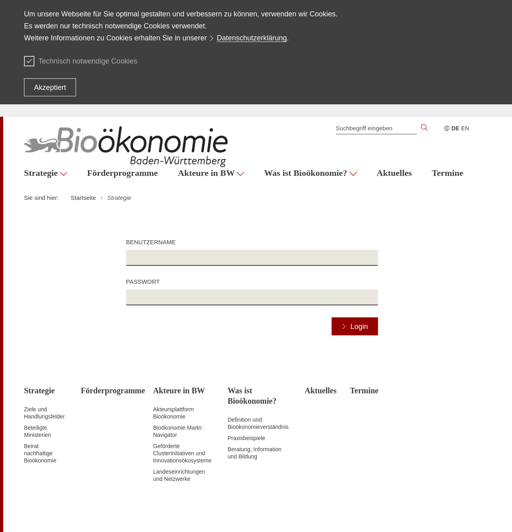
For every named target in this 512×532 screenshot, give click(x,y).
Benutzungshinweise (407, 516)
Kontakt (478, 516)
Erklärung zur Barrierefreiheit (342, 516)
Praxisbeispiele (246, 438)
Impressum (451, 516)
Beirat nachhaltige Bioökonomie (40, 453)
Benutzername (151, 242)
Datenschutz (286, 516)
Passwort (143, 281)
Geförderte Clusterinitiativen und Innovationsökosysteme (182, 453)
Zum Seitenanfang (47, 516)
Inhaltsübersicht (247, 516)
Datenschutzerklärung (252, 38)
